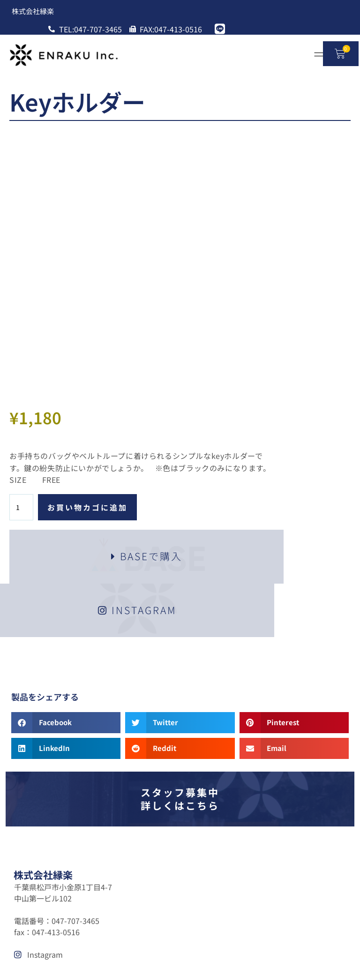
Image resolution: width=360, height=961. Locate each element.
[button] (67, 479)
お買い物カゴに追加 (263, 252)
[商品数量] (197, 252)
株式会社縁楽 (43, 636)
